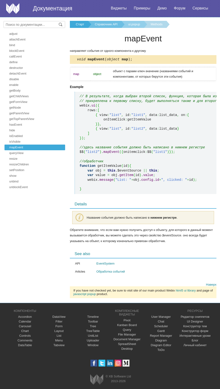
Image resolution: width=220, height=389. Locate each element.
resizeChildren (19, 164)
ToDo (161, 350)
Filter (59, 322)
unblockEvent (18, 187)
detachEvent (17, 73)
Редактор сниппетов (195, 317)
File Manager (127, 335)
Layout (59, 331)
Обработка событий (110, 272)
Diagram (161, 341)
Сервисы (200, 8)
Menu (59, 341)
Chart (25, 331)
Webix (96, 380)
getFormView (18, 102)
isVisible (14, 141)
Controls (25, 336)
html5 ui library (186, 291)
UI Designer (195, 322)
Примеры (142, 8)
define (13, 62)
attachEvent (17, 39)
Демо (162, 8)
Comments (25, 341)
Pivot (127, 321)
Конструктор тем (195, 327)
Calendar (25, 322)
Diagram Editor (161, 346)
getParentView (19, 113)
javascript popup (84, 294)
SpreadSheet (127, 344)
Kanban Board (127, 325)
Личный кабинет (195, 346)
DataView (58, 317)
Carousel (25, 327)
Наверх (211, 285)
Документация (52, 8)
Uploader (93, 341)
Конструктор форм (195, 331)
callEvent (15, 56)
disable (14, 79)
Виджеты (119, 8)
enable (13, 85)
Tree (93, 327)
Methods (156, 24)
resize (13, 158)
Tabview (59, 346)
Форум (179, 8)
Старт (80, 24)
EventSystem (105, 264)
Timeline (93, 317)
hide (12, 130)
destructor (16, 68)
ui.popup (134, 24)
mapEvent (16, 147)
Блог (195, 341)
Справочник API (106, 24)
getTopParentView (21, 119)
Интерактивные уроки (195, 336)
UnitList (93, 336)
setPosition (16, 170)
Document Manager (126, 340)
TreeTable (93, 331)
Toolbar (93, 322)
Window (93, 346)
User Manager (161, 317)
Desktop (127, 349)
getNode (15, 107)
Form (59, 327)
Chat (161, 322)
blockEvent (16, 51)
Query (127, 330)
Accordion (25, 317)
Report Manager (161, 336)
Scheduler (161, 327)
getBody (15, 90)
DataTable (25, 346)
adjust (13, 33)
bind (12, 45)
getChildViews (19, 96)
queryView (16, 153)
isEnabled (16, 136)
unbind (13, 181)
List (59, 336)
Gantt (161, 331)
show (12, 175)
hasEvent (15, 124)
